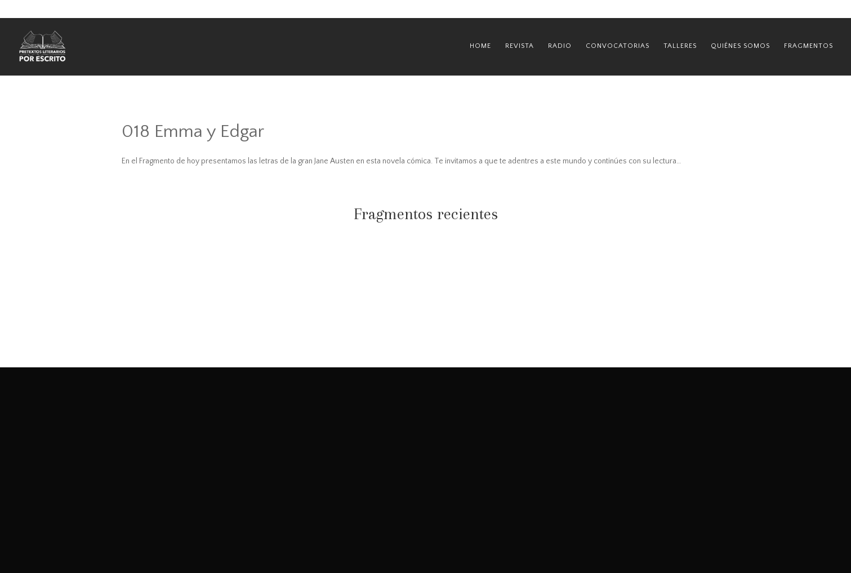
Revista (519, 46)
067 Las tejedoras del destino (639, 273)
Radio (560, 46)
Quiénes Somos (740, 46)
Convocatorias (617, 46)
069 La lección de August (212, 273)
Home (480, 46)
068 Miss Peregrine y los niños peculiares (425, 278)
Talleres (680, 46)
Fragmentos (808, 46)
